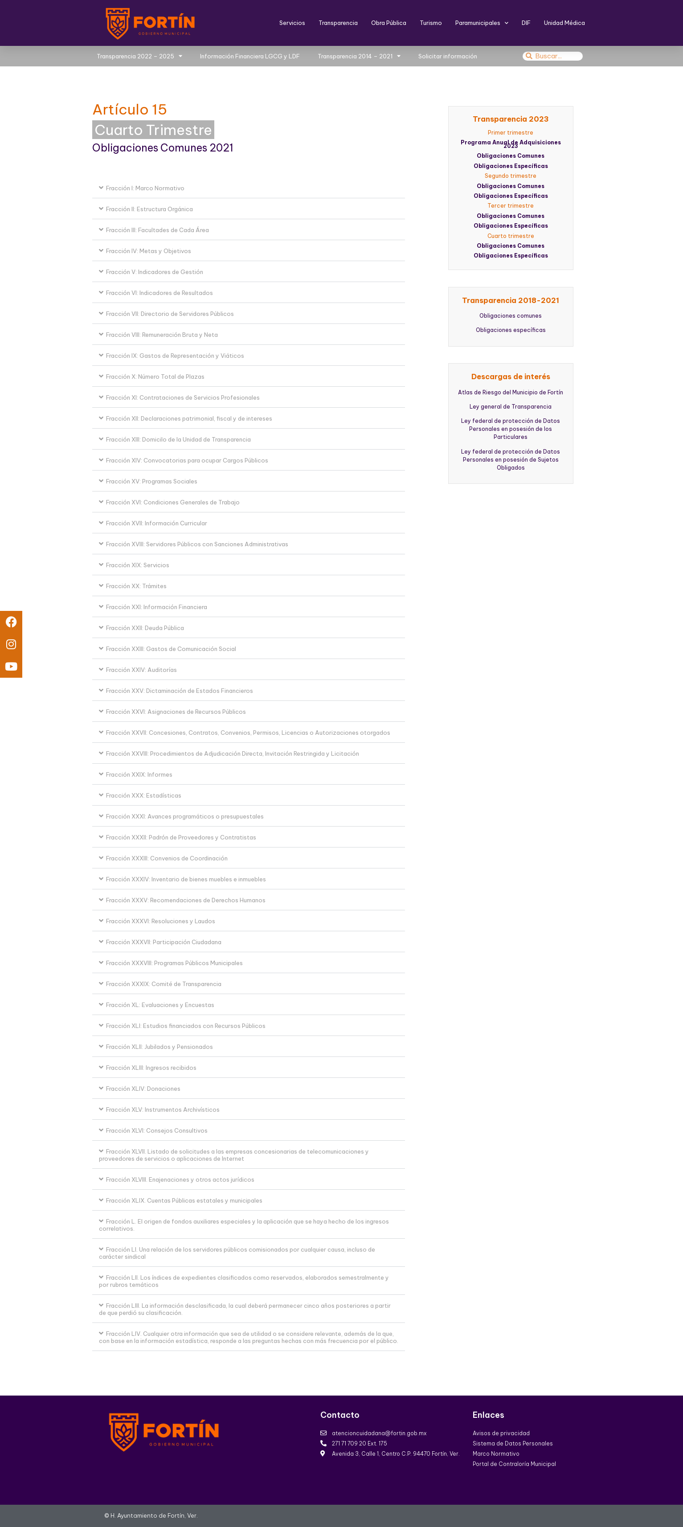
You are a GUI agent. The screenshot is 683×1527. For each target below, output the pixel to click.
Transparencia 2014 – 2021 (359, 56)
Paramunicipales (481, 22)
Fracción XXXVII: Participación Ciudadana (163, 942)
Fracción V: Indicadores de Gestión (154, 271)
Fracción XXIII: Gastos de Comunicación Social (171, 648)
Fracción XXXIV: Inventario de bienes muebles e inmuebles (186, 879)
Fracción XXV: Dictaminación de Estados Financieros (179, 690)
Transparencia (338, 22)
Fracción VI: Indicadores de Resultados (159, 292)
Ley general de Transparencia (511, 406)
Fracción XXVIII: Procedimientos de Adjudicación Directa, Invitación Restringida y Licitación (232, 753)
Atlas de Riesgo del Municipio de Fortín (510, 392)
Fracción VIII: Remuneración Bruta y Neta (162, 334)
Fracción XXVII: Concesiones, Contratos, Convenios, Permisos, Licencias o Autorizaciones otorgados (248, 732)
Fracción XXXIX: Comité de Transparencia (163, 983)
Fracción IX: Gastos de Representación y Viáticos (175, 355)
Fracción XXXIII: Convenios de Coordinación (167, 858)
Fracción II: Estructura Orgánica (149, 209)
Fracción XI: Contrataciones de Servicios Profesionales (183, 397)
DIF (526, 22)
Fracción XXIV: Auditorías (141, 669)
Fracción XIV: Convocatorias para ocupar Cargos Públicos (187, 460)
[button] (248, 187)
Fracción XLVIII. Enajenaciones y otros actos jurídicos (180, 1179)
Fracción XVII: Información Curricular (156, 523)
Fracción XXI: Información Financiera (156, 606)
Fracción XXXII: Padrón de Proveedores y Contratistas (181, 837)
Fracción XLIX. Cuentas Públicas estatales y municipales (184, 1200)
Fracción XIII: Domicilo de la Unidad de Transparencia (178, 439)
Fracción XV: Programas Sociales (151, 481)
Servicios (292, 22)
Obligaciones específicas (511, 330)
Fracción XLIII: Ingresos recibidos (151, 1067)
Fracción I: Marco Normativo (145, 188)
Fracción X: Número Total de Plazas (155, 376)
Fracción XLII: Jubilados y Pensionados (159, 1046)
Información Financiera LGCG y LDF (250, 56)
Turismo (431, 22)
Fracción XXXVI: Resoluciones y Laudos (160, 921)
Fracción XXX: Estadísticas (143, 795)
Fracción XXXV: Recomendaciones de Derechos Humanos (186, 900)
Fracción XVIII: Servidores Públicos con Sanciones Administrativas (197, 544)
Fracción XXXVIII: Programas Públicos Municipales (174, 962)
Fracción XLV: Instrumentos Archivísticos (163, 1109)
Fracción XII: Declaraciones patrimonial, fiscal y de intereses (189, 418)
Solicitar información (447, 56)
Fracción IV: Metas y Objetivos (148, 250)
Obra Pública (388, 22)
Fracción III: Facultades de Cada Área (157, 229)
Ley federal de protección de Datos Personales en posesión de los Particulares (510, 429)
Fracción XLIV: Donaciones (143, 1088)
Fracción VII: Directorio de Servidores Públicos (170, 313)
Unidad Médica (564, 22)
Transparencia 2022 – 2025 (139, 56)
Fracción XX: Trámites (136, 586)
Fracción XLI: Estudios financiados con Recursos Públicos (186, 1025)
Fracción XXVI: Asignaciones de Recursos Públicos (176, 711)
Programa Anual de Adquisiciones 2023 (511, 144)
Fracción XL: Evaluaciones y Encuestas (160, 1004)
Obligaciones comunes (510, 315)
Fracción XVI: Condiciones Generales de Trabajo (173, 502)
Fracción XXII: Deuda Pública (145, 627)
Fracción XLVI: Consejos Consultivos (157, 1130)
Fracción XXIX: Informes (139, 774)
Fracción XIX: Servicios (137, 565)
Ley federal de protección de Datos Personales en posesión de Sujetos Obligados (510, 459)
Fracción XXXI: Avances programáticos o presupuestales (185, 816)
